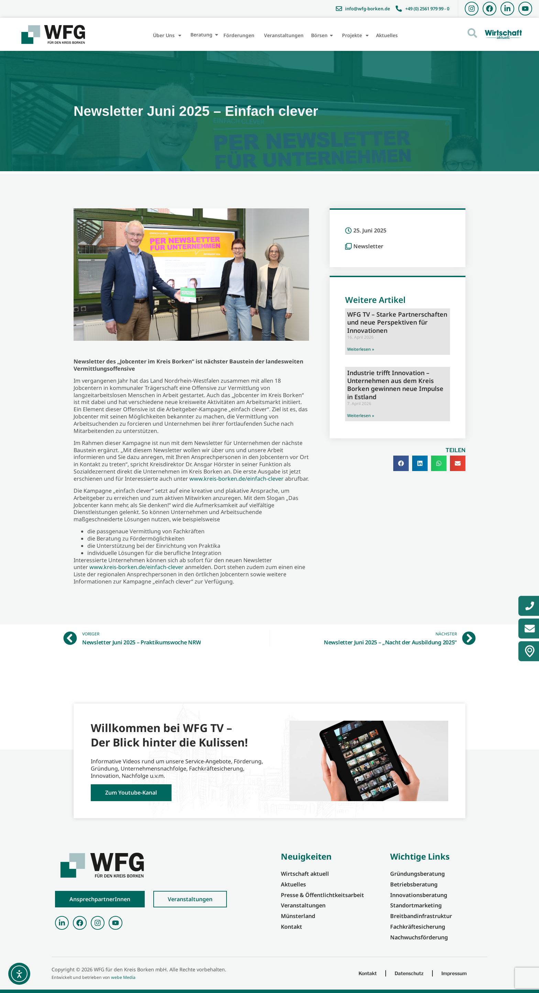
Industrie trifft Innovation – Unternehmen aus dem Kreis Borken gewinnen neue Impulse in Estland (395, 385)
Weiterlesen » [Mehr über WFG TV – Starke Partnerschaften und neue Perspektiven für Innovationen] (360, 349)
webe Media (123, 977)
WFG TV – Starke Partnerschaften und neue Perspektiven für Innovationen (397, 322)
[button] (401, 463)
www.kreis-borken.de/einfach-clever (236, 478)
